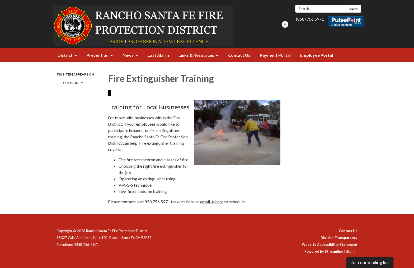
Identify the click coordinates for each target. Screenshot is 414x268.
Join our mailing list (370, 262)
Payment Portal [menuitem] (275, 55)
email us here (211, 201)
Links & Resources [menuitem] (196, 55)
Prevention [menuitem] (98, 55)
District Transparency (339, 238)
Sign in (351, 251)
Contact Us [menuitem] (239, 55)
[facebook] (285, 26)
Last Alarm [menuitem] (158, 55)
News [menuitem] (128, 55)
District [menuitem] (65, 55)
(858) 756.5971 (310, 18)
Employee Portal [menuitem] (316, 55)
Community (73, 83)
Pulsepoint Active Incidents (346, 21)
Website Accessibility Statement (329, 244)
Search (352, 9)
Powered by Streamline (323, 251)
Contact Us (348, 231)
